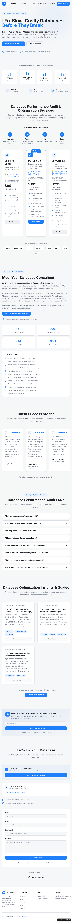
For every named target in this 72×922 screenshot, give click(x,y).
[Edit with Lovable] (63, 920)
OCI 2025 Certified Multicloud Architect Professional (24, 374)
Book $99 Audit (63, 4)
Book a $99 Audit (13, 44)
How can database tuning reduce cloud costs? (36, 523)
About (33, 4)
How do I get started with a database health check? (36, 567)
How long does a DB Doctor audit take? (36, 531)
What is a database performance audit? (36, 516)
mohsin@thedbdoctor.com (63, 896)
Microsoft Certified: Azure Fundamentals (20, 384)
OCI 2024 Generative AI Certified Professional (22, 377)
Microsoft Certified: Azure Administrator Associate (23, 380)
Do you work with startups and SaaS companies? (36, 545)
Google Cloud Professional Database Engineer (22, 387)
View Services (35, 44)
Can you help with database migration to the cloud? (36, 553)
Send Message (36, 858)
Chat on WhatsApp (36, 877)
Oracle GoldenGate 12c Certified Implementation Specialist (26, 368)
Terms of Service (43, 898)
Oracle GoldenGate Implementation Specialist (21, 364)
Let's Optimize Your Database (16, 313)
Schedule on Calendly (36, 775)
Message (8, 838)
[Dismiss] (70, 920)
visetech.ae (23, 916)
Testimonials (42, 4)
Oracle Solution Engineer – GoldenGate (20, 371)
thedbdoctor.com (60, 898)
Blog (21, 905)
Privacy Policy (42, 896)
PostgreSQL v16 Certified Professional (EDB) (21, 361)
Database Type (10, 830)
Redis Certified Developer (16, 393)
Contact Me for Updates (36, 694)
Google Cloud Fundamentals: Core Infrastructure (22, 390)
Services (24, 4)
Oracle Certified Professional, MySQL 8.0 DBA (22, 358)
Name (7, 812)
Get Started (12, 222)
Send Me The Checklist (36, 728)
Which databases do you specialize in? (36, 538)
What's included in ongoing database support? (36, 560)
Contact (52, 4)
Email (7, 821)
